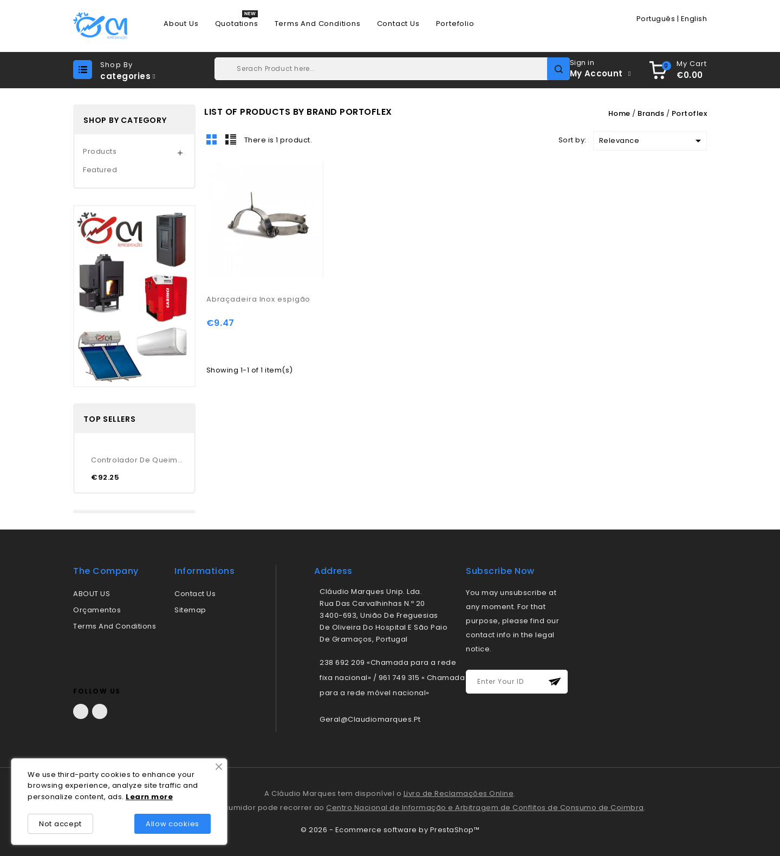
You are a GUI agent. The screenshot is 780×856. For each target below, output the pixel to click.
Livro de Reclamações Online (459, 793)
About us (181, 24)
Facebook (80, 711)
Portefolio (455, 24)
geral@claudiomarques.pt (370, 719)
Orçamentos (97, 610)
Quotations (236, 24)
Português (655, 19)
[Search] (392, 69)
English (694, 19)
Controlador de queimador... (138, 460)
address (333, 571)
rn (145, 797)
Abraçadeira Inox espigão (258, 299)
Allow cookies (172, 824)
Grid (211, 139)
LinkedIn (99, 711)
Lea (133, 797)
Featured (100, 170)
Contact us (398, 24)
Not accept (60, 824)
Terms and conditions (318, 24)
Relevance (652, 140)
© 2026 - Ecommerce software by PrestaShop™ (390, 830)
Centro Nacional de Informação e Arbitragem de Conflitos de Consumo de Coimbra (485, 807)
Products (99, 151)
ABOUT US (91, 594)
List (230, 139)
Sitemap (190, 610)
